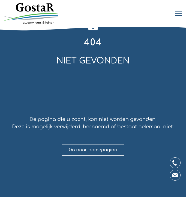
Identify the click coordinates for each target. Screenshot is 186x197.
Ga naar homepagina (93, 149)
